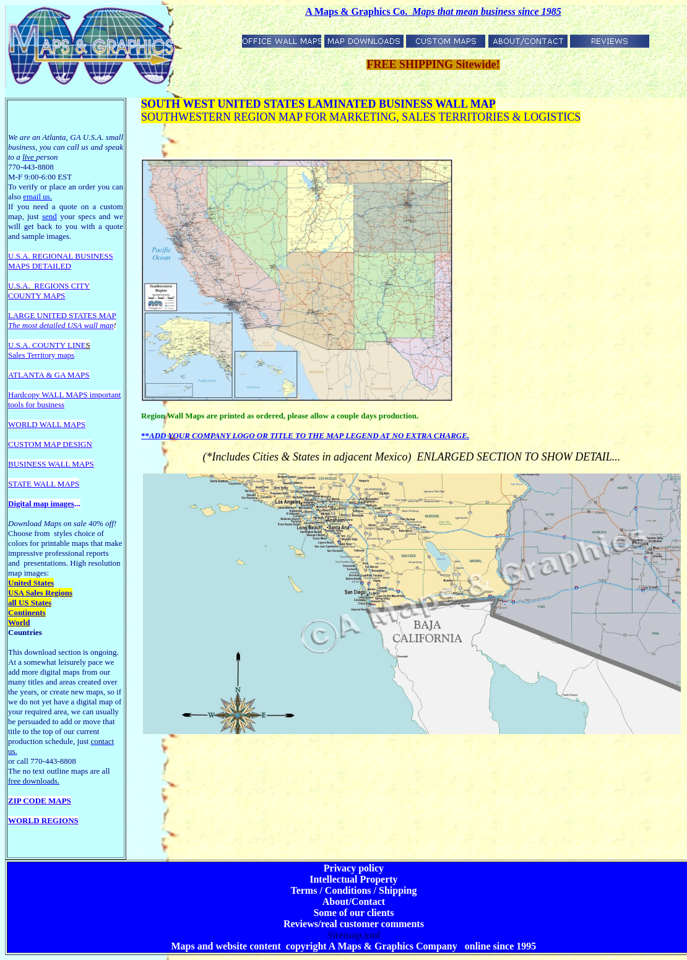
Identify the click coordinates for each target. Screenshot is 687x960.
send (49, 216)
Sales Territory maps (41, 355)
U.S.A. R (23, 256)
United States (31, 582)
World (19, 622)
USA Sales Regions (40, 592)
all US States (29, 602)
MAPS (19, 265)
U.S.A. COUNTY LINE (47, 345)
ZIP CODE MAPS (39, 800)
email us (37, 196)
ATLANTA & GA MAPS (49, 374)
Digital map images (41, 503)
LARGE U (25, 315)
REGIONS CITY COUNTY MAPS (49, 290)
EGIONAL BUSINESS (75, 256)
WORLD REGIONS (43, 820)
